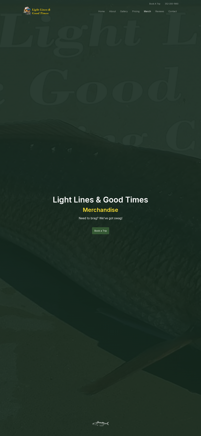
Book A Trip (154, 3)
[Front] (37, 11)
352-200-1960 (171, 3)
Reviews (159, 11)
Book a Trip (100, 230)
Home (101, 11)
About (112, 11)
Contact (172, 11)
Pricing (135, 11)
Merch (147, 11)
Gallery (124, 11)
